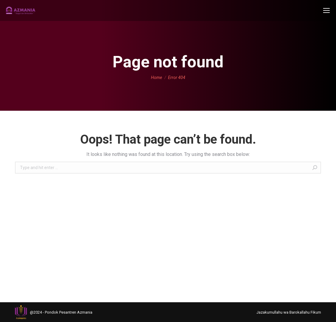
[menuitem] (288, 312)
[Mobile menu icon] (326, 10)
